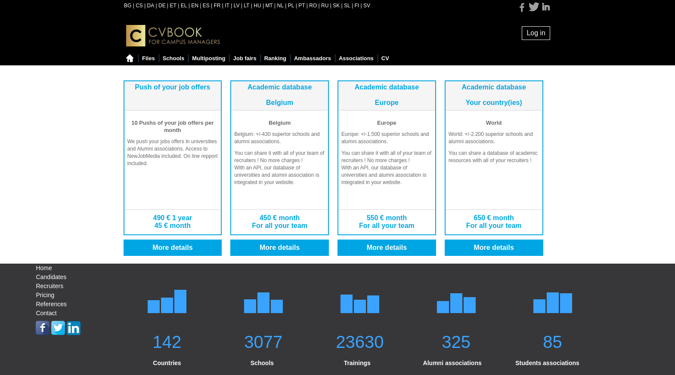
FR (217, 6)
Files (148, 58)
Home (44, 267)
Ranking (275, 58)
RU (324, 6)
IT (227, 6)
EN (194, 6)
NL (280, 6)
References (51, 304)
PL (291, 6)
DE (162, 6)
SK (336, 6)
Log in (535, 33)
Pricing (45, 295)
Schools (174, 58)
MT (268, 6)
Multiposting (208, 58)
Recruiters (49, 286)
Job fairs (244, 58)
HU (257, 6)
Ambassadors (312, 58)
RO (313, 6)
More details (172, 247)
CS (139, 6)
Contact (46, 313)
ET (173, 6)
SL (347, 6)
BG (127, 6)
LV (237, 6)
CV (385, 58)
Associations (356, 58)
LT (246, 6)
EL (184, 6)
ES (206, 6)
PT (301, 6)
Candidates (51, 277)
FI (357, 6)
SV (366, 6)
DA (151, 6)
